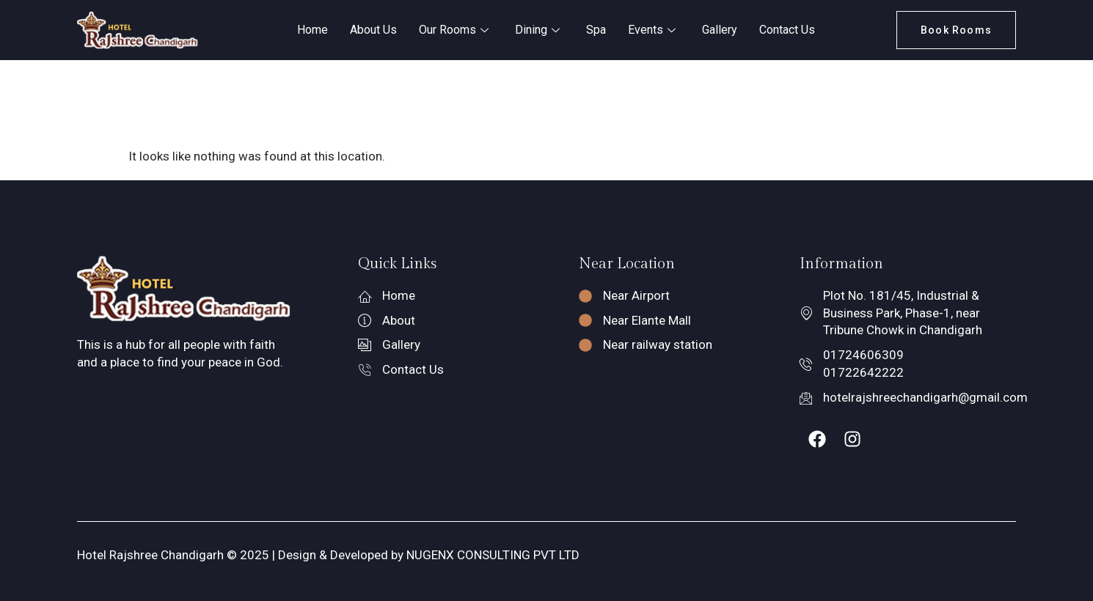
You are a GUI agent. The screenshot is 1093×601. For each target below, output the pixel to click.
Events (652, 30)
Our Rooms (454, 30)
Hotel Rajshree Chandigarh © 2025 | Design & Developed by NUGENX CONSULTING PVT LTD (328, 554)
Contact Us (787, 30)
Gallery (719, 30)
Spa (596, 30)
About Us (373, 30)
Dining (537, 30)
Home (312, 30)
